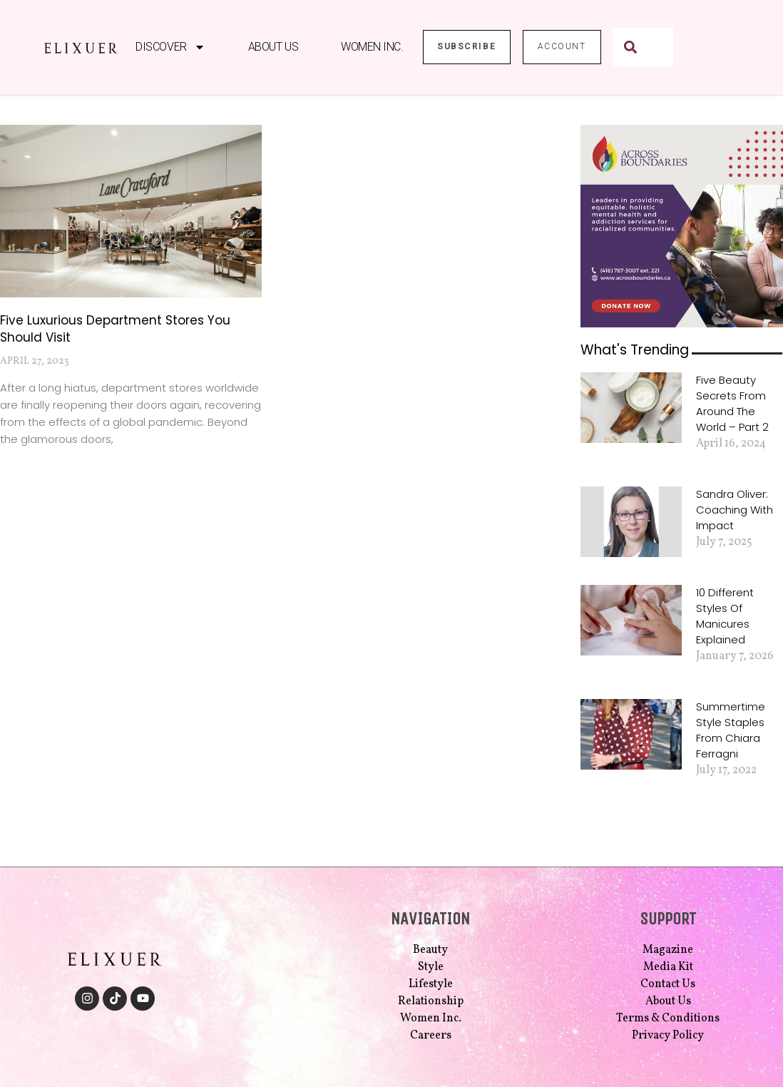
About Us (272, 46)
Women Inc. (372, 46)
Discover (170, 47)
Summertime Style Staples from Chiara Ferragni (730, 730)
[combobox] (643, 47)
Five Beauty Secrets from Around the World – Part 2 (732, 403)
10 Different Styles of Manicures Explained (725, 616)
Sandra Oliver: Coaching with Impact (734, 509)
